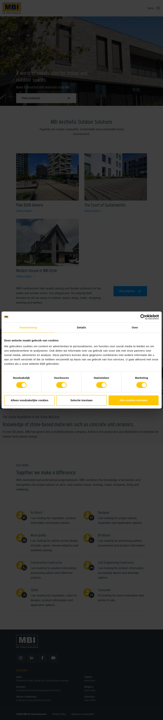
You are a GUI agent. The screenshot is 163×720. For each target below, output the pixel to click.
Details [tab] (81, 327)
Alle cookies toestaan (133, 400)
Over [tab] (135, 327)
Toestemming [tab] (28, 327)
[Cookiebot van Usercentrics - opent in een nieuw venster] (143, 317)
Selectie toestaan (81, 400)
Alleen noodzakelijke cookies (30, 400)
